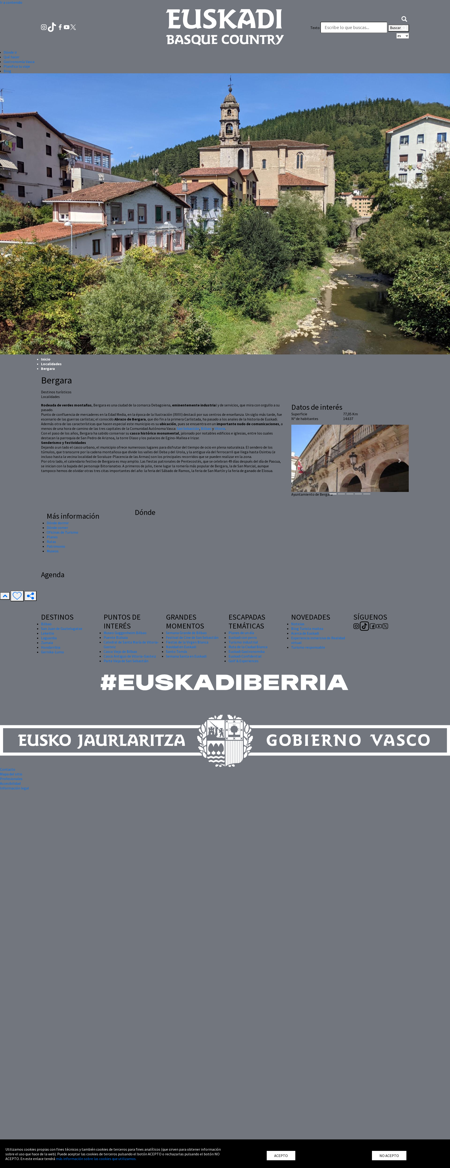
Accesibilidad (10, 783)
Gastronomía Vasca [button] (19, 61)
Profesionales (11, 778)
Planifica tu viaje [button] (17, 66)
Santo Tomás (176, 651)
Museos (53, 551)
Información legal (14, 788)
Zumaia (47, 642)
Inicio (45, 359)
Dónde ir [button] (10, 52)
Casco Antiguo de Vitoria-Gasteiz (130, 656)
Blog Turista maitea (307, 628)
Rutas (51, 541)
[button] (404, 18)
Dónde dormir (58, 523)
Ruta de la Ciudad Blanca (248, 646)
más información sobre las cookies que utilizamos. (96, 1158)
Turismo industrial (243, 642)
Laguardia (49, 638)
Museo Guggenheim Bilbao (125, 632)
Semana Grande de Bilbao (186, 632)
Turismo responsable (308, 647)
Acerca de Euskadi (305, 633)
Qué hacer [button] (11, 57)
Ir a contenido (11, 2)
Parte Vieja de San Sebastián (126, 660)
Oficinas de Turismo (62, 532)
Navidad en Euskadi (181, 646)
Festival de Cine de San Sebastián (192, 637)
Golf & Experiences (244, 660)
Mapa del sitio (11, 774)
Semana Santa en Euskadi (186, 656)
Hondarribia (50, 647)
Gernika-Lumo (52, 652)
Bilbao (206, 428)
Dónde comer (57, 527)
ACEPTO (281, 1155)
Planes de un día (241, 632)
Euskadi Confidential (245, 656)
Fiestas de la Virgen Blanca (187, 642)
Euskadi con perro (243, 637)
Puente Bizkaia (116, 637)
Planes (52, 537)
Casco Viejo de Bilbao (120, 651)
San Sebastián (188, 428)
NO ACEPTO (389, 1155)
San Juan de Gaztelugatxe (61, 628)
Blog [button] (7, 71)
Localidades (51, 363)
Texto (315, 27)
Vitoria (219, 428)
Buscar (398, 28)
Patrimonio (56, 546)
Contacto (7, 769)
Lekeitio (47, 633)
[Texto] (353, 27)
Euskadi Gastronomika (247, 651)
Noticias (297, 623)
